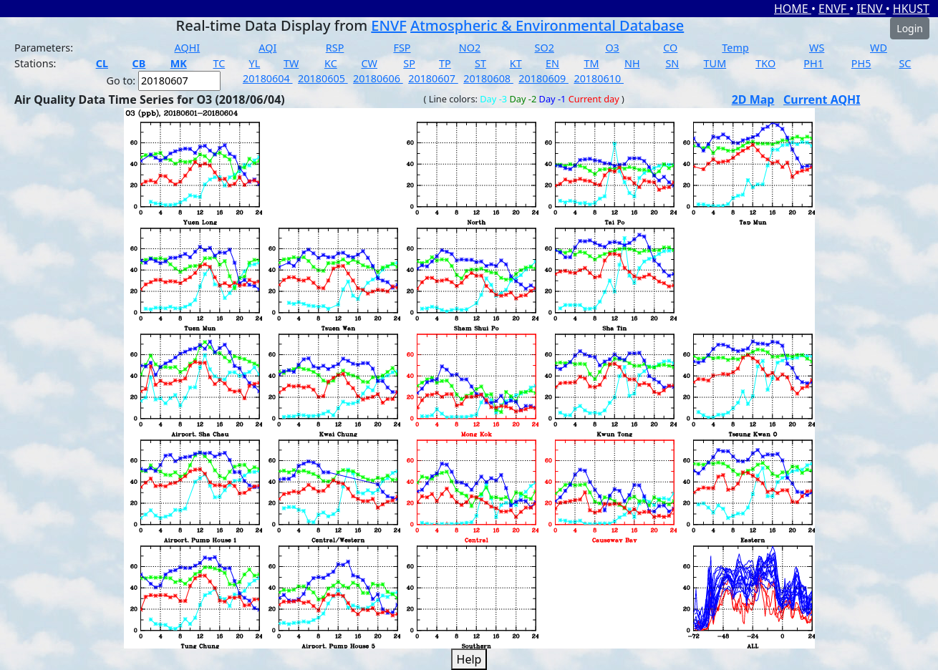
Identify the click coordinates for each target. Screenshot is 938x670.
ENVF (833, 8)
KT (516, 63)
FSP (401, 47)
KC (330, 63)
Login (909, 28)
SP (409, 63)
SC (905, 63)
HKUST (911, 8)
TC (219, 63)
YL (255, 63)
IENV (870, 8)
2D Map (753, 99)
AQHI (187, 47)
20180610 (599, 78)
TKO (765, 63)
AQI (267, 47)
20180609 (543, 78)
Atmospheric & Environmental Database (547, 25)
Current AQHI (822, 99)
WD (878, 47)
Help (469, 659)
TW (291, 63)
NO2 (469, 47)
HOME (792, 8)
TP (445, 63)
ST (480, 63)
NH (632, 63)
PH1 (813, 63)
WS (816, 47)
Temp (735, 47)
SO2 (544, 47)
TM (591, 63)
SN (672, 63)
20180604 (268, 78)
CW (369, 63)
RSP (335, 47)
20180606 (378, 78)
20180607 (433, 78)
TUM (715, 63)
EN (552, 63)
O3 (612, 47)
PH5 (861, 63)
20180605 (323, 78)
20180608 (488, 78)
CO (670, 47)
